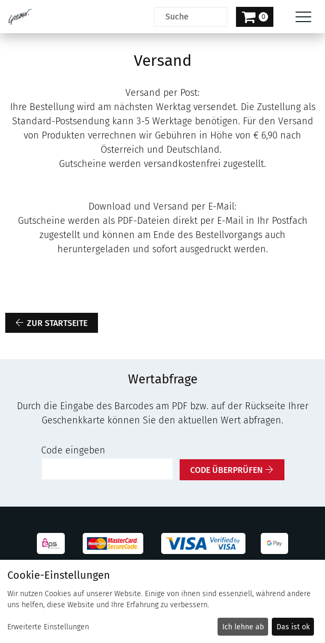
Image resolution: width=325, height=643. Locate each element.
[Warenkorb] (254, 17)
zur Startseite (57, 323)
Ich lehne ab (243, 626)
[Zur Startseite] (20, 17)
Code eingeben (73, 450)
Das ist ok (293, 626)
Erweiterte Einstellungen (48, 626)
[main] (162, 256)
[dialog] (162, 601)
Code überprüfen (226, 470)
